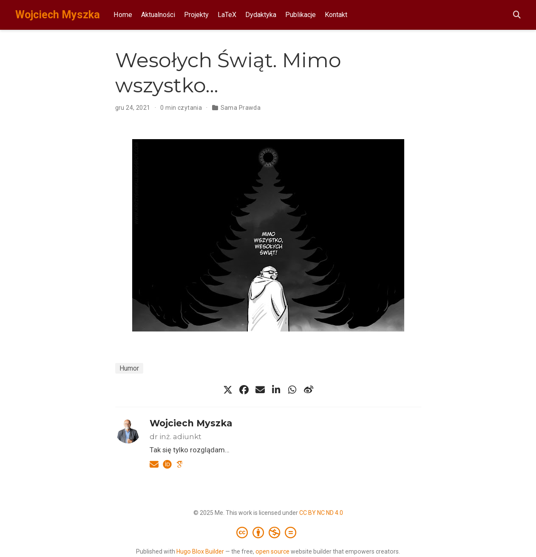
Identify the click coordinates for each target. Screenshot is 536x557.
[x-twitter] (227, 389)
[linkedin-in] (276, 389)
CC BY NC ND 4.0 (321, 512)
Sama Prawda (241, 107)
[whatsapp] (292, 389)
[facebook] (244, 389)
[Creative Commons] (268, 532)
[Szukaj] (517, 15)
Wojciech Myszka (57, 15)
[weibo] (308, 389)
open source (272, 551)
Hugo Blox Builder (200, 551)
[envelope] (260, 389)
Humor (129, 368)
